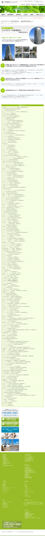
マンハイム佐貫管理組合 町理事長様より (10, 117)
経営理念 (4, 484)
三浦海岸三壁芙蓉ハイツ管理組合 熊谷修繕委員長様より (12, 296)
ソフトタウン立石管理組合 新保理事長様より (10, 174)
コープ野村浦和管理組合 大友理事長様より (10, 251)
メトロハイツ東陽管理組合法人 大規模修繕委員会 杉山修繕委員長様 (14, 393)
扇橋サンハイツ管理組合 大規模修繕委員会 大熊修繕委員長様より (14, 350)
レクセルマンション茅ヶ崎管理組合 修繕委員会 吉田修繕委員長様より (15, 342)
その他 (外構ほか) (28, 496)
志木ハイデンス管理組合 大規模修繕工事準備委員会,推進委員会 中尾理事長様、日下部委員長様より (20, 329)
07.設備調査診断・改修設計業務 (8, 465)
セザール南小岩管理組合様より (8, 132)
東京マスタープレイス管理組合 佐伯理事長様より (11, 302)
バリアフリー (27, 489)
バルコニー (26, 487)
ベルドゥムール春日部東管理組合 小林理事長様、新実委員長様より (14, 130)
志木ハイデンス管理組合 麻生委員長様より (10, 142)
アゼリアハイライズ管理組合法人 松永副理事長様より (12, 235)
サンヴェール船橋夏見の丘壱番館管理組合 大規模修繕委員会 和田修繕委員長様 (16, 386)
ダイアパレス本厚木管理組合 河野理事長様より (11, 265)
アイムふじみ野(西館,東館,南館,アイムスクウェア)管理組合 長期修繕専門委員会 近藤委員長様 (19, 395)
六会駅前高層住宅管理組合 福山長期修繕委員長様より (12, 108)
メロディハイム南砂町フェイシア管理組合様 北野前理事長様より (14, 241)
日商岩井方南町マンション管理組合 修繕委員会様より (12, 248)
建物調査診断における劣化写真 (30, 517)
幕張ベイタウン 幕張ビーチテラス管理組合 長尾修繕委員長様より (14, 196)
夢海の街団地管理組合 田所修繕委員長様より (10, 338)
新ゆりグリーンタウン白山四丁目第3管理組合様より (12, 169)
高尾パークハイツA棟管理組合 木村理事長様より (11, 216)
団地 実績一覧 (5, 507)
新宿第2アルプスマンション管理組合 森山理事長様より (12, 322)
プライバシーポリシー (6, 489)
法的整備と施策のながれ (29, 469)
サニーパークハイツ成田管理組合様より (10, 149)
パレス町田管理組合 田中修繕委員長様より (10, 114)
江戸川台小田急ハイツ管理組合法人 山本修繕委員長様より (13, 124)
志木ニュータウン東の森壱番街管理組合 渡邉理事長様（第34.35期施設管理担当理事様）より (19, 318)
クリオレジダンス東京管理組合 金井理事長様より (11, 353)
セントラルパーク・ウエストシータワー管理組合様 (11, 366)
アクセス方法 (5, 490)
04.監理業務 (4, 462)
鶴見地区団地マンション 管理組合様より (10, 284)
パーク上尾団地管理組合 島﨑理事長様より (10, 225)
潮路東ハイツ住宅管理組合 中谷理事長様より (10, 335)
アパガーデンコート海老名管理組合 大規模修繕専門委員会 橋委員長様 (15, 363)
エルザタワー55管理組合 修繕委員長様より (10, 280)
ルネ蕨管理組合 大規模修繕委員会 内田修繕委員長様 (12, 392)
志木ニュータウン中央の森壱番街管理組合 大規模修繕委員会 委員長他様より (16, 351)
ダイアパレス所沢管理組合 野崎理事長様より (10, 180)
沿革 (3, 486)
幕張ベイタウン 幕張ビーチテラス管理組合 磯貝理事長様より (13, 194)
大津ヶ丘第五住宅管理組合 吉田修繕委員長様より (11, 155)
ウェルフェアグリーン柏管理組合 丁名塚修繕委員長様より (13, 297)
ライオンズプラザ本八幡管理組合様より (10, 140)
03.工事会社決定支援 (6, 461)
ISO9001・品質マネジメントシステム (9, 487)
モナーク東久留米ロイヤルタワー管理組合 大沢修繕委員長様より (14, 165)
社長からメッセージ (6, 488)
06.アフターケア (5, 464)
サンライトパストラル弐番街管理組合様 (10, 334)
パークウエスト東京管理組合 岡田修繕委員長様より (12, 137)
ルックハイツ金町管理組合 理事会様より (10, 328)
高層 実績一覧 (5, 503)
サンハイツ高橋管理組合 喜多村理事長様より (10, 210)
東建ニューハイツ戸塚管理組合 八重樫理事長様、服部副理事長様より (15, 187)
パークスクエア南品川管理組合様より (9, 145)
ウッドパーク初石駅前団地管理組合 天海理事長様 (11, 354)
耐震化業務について (28, 467)
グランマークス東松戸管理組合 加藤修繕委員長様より (12, 127)
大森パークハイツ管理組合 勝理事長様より (10, 305)
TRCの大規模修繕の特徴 (29, 459)
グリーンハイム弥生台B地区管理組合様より (10, 153)
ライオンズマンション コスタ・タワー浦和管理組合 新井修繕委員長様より (15, 232)
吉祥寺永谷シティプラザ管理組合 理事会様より (11, 185)
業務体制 (4, 485)
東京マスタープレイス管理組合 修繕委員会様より (11, 300)
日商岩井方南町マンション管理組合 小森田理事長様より (13, 249)
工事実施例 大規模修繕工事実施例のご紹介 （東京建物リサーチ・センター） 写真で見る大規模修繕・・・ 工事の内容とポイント (29, 515)
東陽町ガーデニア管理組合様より (8, 129)
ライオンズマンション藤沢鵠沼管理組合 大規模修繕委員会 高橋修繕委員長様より (17, 347)
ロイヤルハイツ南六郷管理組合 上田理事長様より (11, 286)
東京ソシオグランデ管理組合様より (9, 236)
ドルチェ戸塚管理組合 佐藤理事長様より (10, 209)
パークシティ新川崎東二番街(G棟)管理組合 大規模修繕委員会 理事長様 (15, 389)
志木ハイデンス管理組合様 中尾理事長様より (11, 257)
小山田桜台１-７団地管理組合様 (8, 399)
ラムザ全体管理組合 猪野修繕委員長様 (9, 357)
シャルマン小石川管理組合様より (8, 345)
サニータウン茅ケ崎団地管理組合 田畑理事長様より (12, 203)
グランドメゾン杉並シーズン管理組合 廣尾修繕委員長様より (13, 121)
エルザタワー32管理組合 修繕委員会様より (10, 264)
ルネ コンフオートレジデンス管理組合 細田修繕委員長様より (13, 158)
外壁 (25, 484)
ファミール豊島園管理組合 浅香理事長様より (10, 294)
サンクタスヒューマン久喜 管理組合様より (10, 309)
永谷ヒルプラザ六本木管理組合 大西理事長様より (11, 229)
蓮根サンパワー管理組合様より (8, 316)
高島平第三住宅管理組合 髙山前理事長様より (10, 161)
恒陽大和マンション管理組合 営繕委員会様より (11, 289)
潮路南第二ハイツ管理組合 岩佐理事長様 (10, 379)
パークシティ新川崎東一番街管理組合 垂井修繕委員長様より (13, 120)
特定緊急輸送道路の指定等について (30, 472)
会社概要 (4, 483)
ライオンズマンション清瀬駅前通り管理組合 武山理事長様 (13, 369)
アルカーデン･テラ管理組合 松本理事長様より (11, 159)
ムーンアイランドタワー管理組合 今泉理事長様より (12, 197)
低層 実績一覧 (5, 505)
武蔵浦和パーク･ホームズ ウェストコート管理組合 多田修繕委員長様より (16, 107)
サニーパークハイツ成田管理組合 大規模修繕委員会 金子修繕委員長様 (15, 367)
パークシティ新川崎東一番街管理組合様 (10, 398)
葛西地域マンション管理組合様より (9, 242)
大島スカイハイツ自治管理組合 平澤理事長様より (11, 254)
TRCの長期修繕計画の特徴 (29, 460)
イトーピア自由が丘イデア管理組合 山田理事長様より (12, 126)
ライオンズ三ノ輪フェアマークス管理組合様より (11, 152)
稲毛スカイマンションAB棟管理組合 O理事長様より (12, 274)
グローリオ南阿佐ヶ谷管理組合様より (9, 337)
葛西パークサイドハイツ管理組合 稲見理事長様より (12, 326)
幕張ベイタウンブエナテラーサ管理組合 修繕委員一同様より (13, 162)
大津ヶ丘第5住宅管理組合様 (7, 402)
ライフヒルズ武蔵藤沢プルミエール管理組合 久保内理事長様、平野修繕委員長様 (16, 361)
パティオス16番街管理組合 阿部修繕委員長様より (11, 123)
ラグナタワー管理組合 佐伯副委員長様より (10, 219)
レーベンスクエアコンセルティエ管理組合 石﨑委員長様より (13, 164)
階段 (25, 485)
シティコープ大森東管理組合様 (8, 405)
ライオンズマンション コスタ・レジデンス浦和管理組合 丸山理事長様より (15, 156)
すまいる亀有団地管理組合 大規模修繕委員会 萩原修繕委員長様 (14, 360)
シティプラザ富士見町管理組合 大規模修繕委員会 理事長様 (13, 390)
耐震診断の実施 (27, 474)
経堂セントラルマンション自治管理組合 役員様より (12, 273)
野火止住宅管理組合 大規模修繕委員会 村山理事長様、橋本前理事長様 (15, 370)
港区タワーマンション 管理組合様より (9, 113)
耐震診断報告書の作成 (28, 476)
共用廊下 (26, 486)
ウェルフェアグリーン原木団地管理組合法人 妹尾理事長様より (13, 171)
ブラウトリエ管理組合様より (8, 283)
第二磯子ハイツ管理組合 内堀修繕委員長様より (11, 222)
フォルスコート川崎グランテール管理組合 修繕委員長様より (13, 344)
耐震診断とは (27, 473)
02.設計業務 (4, 460)
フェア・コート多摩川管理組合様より (9, 146)
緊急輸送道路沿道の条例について (30, 471)
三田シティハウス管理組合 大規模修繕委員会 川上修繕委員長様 (14, 383)
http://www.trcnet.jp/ (22, 531)
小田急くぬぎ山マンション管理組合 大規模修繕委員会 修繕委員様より (15, 290)
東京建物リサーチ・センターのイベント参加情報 (32, 518)
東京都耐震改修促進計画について (30, 470)
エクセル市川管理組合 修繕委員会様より (10, 133)
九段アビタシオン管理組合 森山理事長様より (10, 184)
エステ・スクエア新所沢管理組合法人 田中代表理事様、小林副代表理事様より (16, 306)
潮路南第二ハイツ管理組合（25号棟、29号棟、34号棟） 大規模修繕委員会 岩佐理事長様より (19, 348)
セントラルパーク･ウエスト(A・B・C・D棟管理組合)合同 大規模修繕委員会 (16, 374)
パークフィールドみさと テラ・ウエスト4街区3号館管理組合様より (14, 190)
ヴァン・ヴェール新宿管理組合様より (9, 313)
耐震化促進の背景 (28, 468)
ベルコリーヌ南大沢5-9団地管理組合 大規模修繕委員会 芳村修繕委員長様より (16, 341)
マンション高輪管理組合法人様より (9, 148)
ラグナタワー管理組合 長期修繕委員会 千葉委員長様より (12, 217)
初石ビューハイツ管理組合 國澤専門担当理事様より (12, 267)
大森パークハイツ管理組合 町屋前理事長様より (11, 181)
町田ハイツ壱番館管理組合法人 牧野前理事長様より (12, 299)
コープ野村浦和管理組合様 (7, 396)
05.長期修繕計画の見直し (7, 463)
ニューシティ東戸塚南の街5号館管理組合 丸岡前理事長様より (13, 238)
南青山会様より (5, 143)
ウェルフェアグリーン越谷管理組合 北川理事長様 (11, 358)
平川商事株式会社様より (7, 188)
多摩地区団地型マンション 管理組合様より (10, 332)
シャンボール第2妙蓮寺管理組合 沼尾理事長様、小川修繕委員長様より (15, 303)
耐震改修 (26, 475)
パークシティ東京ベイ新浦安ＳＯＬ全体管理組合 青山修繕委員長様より (15, 312)
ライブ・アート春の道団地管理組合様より (10, 321)
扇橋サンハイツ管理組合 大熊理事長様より (10, 226)
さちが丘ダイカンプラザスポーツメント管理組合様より (12, 245)
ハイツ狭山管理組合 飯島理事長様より (9, 110)
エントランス (27, 488)
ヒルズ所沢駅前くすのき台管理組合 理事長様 (10, 373)
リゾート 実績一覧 (6, 506)
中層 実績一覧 (5, 504)
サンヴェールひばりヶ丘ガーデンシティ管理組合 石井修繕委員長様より (15, 111)
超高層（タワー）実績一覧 (7, 502)
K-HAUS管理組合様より (7, 270)
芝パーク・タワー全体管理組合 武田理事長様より (11, 310)
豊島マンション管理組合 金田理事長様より (10, 204)
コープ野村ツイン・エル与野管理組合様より (10, 271)
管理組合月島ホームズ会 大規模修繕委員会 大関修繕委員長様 (13, 380)
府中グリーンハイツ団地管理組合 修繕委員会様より (12, 168)
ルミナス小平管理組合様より (8, 255)
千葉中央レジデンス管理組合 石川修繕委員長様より (12, 116)
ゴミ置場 (26, 495)
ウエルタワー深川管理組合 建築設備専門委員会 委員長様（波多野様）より (15, 319)
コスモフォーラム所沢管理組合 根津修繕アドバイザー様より (13, 206)
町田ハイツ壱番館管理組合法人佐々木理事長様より (11, 207)
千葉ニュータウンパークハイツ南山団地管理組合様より (12, 268)
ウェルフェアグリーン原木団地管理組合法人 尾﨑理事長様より (13, 200)
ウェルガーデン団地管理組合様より (9, 136)
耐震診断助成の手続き (28, 477)
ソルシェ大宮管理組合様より (8, 287)
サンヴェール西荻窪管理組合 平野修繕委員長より (11, 233)
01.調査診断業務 (5, 459)
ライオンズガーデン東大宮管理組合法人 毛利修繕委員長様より (13, 261)
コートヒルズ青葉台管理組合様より (9, 178)
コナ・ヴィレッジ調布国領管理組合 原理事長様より (12, 223)
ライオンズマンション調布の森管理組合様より (11, 281)
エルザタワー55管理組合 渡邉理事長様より (10, 278)
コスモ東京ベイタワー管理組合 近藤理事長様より (11, 325)
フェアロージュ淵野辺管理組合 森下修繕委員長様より (12, 139)
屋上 (25, 483)
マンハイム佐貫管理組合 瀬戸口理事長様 (10, 377)
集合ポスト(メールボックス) (29, 490)
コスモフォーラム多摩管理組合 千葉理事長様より (11, 258)
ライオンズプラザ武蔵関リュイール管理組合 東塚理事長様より (14, 239)
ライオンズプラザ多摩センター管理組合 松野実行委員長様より (13, 175)
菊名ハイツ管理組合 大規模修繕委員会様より (10, 193)
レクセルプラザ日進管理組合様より (9, 201)
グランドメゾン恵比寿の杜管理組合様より (10, 213)
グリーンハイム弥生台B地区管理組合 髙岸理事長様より (12, 252)
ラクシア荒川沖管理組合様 (7, 364)
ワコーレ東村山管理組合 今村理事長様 (9, 382)
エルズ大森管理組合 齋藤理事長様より (10, 293)
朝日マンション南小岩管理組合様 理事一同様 (10, 376)
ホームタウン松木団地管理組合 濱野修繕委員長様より (12, 315)
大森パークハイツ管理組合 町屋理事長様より (11, 220)
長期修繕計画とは (28, 461)
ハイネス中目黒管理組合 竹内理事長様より (10, 191)
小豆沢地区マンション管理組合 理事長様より (11, 277)
